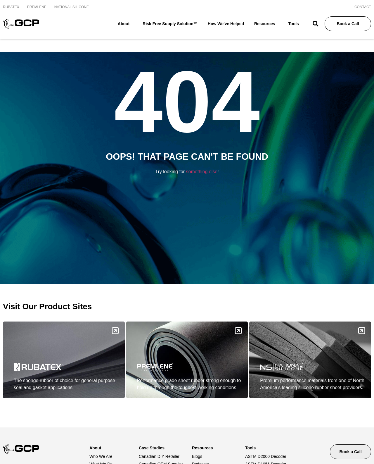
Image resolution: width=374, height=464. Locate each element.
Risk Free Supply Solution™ (170, 23)
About (125, 23)
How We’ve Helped (226, 23)
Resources (266, 23)
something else (202, 169)
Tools (295, 23)
